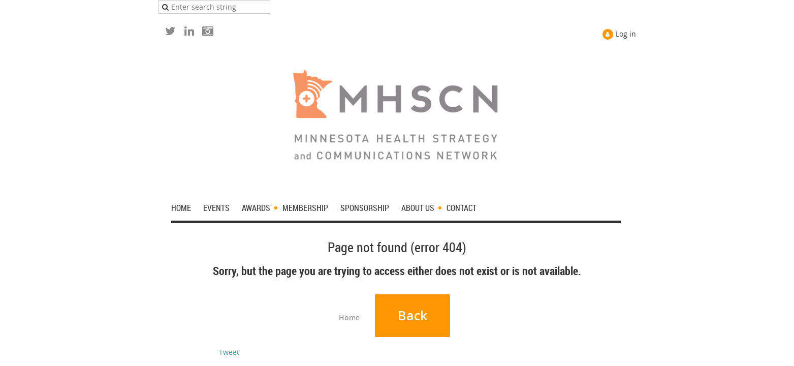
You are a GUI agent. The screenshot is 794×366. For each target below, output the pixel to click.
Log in (626, 34)
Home (349, 317)
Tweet (229, 352)
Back (412, 315)
